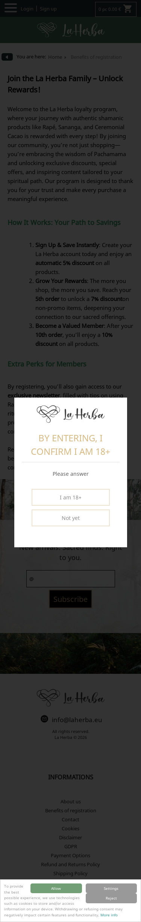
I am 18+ (71, 497)
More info (109, 915)
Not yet (71, 517)
